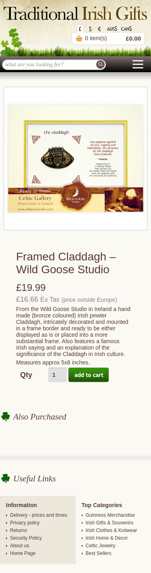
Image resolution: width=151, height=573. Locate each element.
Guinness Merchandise (110, 515)
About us (19, 545)
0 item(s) (96, 38)
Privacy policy (24, 523)
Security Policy (26, 538)
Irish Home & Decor (107, 538)
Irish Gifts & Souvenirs (110, 523)
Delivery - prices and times (38, 515)
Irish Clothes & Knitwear (111, 530)
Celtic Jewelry (101, 545)
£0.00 (133, 38)
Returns (18, 530)
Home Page (22, 553)
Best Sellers (99, 553)
